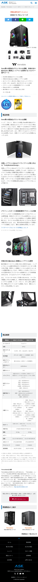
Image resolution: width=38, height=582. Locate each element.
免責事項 (13, 577)
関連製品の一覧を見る (28, 534)
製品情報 (3, 7)
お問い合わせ (28, 560)
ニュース (9, 551)
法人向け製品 (28, 546)
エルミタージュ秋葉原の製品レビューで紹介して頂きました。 (16, 96)
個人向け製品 (9, 546)
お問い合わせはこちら (20, 499)
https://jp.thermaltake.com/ (21, 487)
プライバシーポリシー (22, 577)
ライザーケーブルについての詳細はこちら (14, 227)
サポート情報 (28, 551)
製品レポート (9, 555)
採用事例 (28, 555)
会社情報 (9, 560)
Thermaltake (9, 7)
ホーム (9, 542)
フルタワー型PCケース (18, 7)
